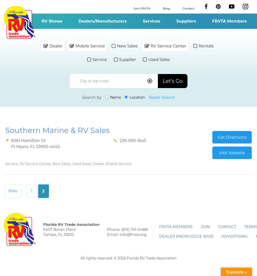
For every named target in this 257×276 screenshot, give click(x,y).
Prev (13, 191)
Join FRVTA (142, 8)
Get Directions (232, 137)
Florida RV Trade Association (20, 22)
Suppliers (186, 21)
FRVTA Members (229, 21)
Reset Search (162, 97)
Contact (188, 8)
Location (134, 97)
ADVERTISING (235, 236)
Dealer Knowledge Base (186, 236)
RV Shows (51, 21)
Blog (166, 8)
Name (113, 97)
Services (151, 21)
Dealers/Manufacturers (103, 21)
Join (205, 226)
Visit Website (232, 153)
